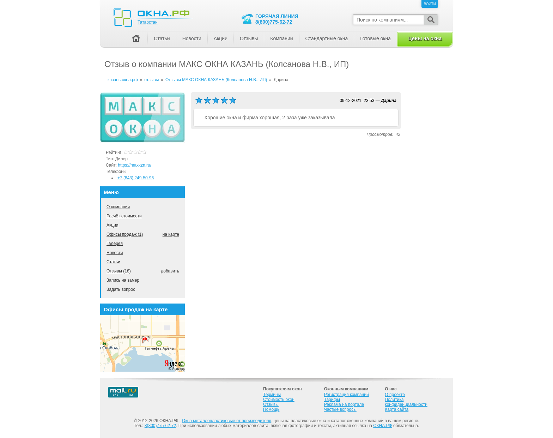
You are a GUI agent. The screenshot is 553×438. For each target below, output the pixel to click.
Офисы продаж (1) (125, 234)
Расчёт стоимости (124, 216)
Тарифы (332, 399)
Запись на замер (123, 280)
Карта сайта (396, 409)
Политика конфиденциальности (406, 402)
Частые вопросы (340, 409)
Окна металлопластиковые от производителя (226, 420)
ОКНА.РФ (382, 425)
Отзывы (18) (119, 271)
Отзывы (249, 38)
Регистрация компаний (346, 394)
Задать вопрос (121, 289)
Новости (115, 252)
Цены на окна (425, 38)
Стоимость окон (278, 399)
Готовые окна (375, 38)
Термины (272, 394)
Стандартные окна (326, 38)
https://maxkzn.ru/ (134, 165)
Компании (281, 38)
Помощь (271, 409)
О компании (118, 206)
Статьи (113, 261)
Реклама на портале (344, 404)
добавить (170, 271)
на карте (171, 234)
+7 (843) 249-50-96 (135, 177)
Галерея (115, 243)
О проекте (395, 394)
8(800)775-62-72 (273, 22)
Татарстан (148, 22)
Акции (113, 225)
